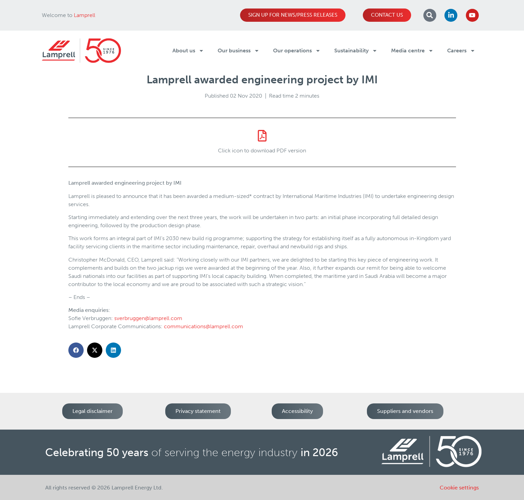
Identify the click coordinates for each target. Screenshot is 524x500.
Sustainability (355, 51)
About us (188, 51)
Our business (238, 51)
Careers (461, 51)
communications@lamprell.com (203, 326)
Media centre (412, 51)
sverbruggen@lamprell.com (148, 318)
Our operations (297, 51)
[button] (76, 350)
